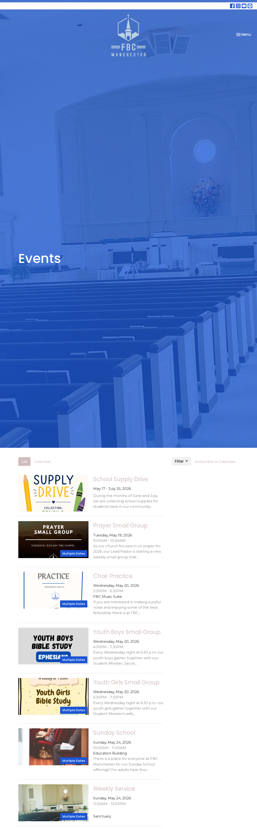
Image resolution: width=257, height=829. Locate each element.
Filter (181, 461)
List (24, 461)
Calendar (42, 461)
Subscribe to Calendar (215, 461)
